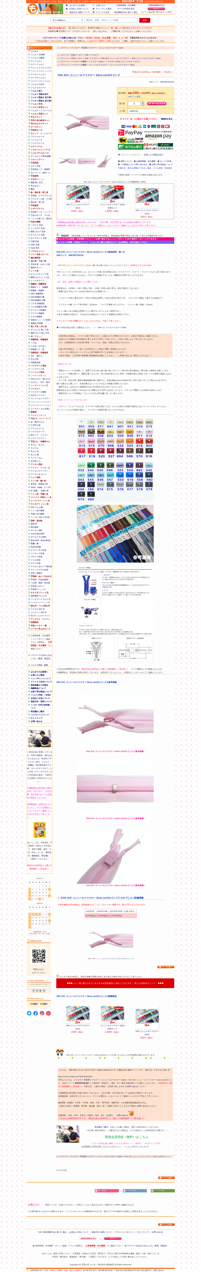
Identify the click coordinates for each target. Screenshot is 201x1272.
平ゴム (34, 445)
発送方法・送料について (41, 701)
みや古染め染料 (37, 534)
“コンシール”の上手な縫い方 (96, 393)
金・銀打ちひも (37, 422)
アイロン (34, 468)
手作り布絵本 (37, 755)
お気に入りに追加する (129, 155)
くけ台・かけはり (38, 346)
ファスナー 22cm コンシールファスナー (123, 61)
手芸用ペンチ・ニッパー (41, 212)
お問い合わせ (36, 721)
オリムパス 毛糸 (38, 235)
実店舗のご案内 (37, 711)
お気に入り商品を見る (153, 155)
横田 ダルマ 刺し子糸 (40, 333)
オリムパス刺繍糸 (38, 310)
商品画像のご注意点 (39, 685)
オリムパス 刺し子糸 (40, 330)
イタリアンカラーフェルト (41, 81)
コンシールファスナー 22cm (122, 65)
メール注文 (158, 168)
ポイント (164, 12)
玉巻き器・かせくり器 (40, 264)
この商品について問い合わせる (133, 164)
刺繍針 (39, 487)
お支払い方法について (79, 9)
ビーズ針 (47, 487)
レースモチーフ (37, 280)
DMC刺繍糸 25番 (38, 300)
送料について (126, 161)
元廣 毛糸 (35, 241)
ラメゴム (34, 448)
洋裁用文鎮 (35, 362)
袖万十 (39, 356)
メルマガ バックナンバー (40, 715)
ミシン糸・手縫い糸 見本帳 (40, 517)
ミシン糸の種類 (37, 510)
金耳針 (34, 484)
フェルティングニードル (41, 110)
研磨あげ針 (43, 484)
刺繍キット (35, 287)
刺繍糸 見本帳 (37, 323)
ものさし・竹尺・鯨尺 (40, 382)
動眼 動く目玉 (37, 182)
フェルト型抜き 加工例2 (41, 101)
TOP (40, 1232)
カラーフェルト (37, 64)
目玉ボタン (35, 186)
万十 (33, 356)
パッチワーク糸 (37, 369)
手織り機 (42, 261)
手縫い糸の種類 (37, 514)
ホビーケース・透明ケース (41, 173)
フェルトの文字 (37, 84)
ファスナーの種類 (38, 392)
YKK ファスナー (92, 55)
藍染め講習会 (46, 540)
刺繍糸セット (36, 320)
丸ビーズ (34, 133)
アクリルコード (37, 428)
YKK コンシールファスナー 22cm (146, 58)
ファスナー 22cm (96, 61)
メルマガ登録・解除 (39, 665)
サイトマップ (36, 718)
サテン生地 (35, 563)
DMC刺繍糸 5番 (37, 297)
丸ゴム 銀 (35, 454)
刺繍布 (34, 290)
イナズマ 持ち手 (38, 609)
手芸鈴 (34, 195)
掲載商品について (38, 688)
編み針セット (36, 267)
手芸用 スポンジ (38, 586)
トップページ (63, 55)
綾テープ (34, 435)
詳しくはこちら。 (101, 31)
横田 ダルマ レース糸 (40, 277)
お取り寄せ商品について (41, 691)
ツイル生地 (35, 560)
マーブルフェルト (38, 78)
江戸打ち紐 (35, 425)
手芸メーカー (77, 55)
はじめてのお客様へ (78, 5)
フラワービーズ (37, 136)
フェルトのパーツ (38, 88)
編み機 (34, 261)
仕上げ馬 (34, 359)
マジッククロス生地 (39, 570)
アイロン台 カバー (39, 474)
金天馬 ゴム (36, 461)
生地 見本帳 (36, 547)
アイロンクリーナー (39, 471)
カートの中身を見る (126, 9)
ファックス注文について (41, 682)
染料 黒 (34, 524)
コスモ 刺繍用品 (38, 303)
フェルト (45, 762)
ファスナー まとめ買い (41, 409)
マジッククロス (41, 771)
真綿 (40, 583)
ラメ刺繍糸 (46, 320)
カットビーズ (46, 133)
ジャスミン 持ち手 (39, 612)
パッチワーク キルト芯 (41, 599)
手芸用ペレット (37, 179)
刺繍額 (45, 287)
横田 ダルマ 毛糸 (38, 231)
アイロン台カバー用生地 (41, 566)
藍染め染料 (35, 540)
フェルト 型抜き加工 (40, 94)
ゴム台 (47, 215)
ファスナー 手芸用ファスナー (86, 1080)
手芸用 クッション (39, 589)
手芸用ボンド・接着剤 (40, 169)
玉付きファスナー (38, 395)
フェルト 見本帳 (38, 54)
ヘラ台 (34, 343)
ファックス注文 (102, 12)
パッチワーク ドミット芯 (40, 602)
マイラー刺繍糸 (37, 313)
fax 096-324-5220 (105, 1270)
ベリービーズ (36, 140)
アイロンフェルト (38, 74)
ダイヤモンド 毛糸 (39, 238)
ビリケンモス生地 (38, 550)
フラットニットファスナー (41, 402)
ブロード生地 (36, 557)
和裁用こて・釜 (37, 349)
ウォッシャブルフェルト (41, 68)
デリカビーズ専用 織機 (41, 156)
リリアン (44, 435)
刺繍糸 (31, 765)
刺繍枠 (41, 290)
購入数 (122, 103)
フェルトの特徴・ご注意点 (41, 695)
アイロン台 (45, 468)
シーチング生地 (37, 553)
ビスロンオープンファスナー (41, 405)
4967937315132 (167, 82)
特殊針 (33, 487)
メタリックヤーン (38, 438)
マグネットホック (38, 415)
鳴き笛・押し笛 (37, 202)
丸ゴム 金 (35, 451)
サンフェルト (36, 61)
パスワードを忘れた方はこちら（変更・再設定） (147, 1246)
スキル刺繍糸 (36, 316)
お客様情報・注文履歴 (125, 5)
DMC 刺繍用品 (37, 293)
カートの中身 (165, 161)
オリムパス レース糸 (40, 274)
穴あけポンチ (36, 215)
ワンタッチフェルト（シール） (41, 71)
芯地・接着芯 (36, 573)
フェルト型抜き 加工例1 (41, 97)
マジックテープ (37, 768)
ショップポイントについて (41, 678)
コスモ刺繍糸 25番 (39, 307)
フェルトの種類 (37, 58)
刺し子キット (36, 336)
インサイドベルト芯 (39, 385)
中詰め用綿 (43, 579)
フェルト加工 (36, 91)
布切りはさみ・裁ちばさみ (41, 379)
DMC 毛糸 (35, 245)
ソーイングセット (38, 375)
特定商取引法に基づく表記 (125, 12)
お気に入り (101, 5)
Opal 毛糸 (35, 248)
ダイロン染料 (36, 530)
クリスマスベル (45, 195)
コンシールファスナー (40, 398)
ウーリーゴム (36, 458)
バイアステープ (37, 432)
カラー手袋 (35, 166)
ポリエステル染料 (38, 537)
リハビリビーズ (37, 143)
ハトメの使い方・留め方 (41, 218)
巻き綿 (47, 583)
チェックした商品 (103, 9)
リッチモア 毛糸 (38, 228)
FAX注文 (168, 168)
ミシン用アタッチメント (96, 311)
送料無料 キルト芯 (39, 596)
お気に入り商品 (37, 675)
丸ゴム (41, 445)
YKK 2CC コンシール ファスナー (115, 58)
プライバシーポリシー (124, 1232)
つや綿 (34, 583)
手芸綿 (34, 579)
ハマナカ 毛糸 (37, 225)
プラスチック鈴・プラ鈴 (41, 199)
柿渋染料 (34, 527)
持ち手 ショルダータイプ (40, 616)
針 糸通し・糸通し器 (40, 490)
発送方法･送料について (79, 12)
